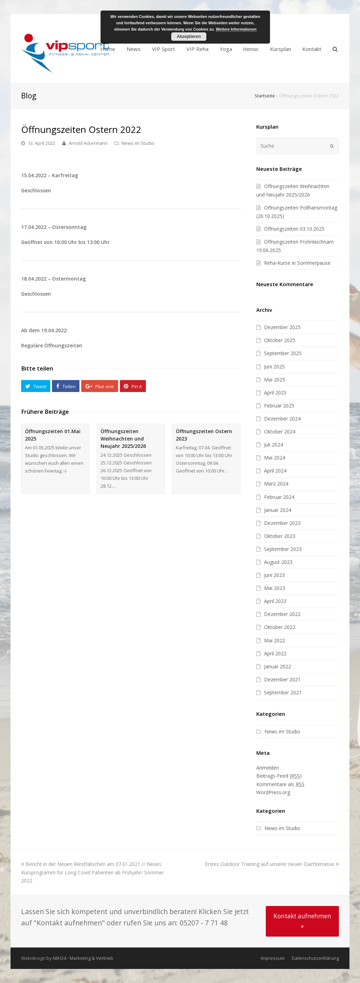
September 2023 (283, 549)
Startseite (265, 96)
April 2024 (275, 470)
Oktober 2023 (279, 536)
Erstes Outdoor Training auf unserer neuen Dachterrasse (272, 864)
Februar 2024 (279, 497)
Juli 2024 (273, 444)
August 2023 (278, 562)
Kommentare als (280, 784)
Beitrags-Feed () (279, 775)
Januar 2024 (277, 510)
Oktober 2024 (279, 431)
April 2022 (275, 653)
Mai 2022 (274, 640)
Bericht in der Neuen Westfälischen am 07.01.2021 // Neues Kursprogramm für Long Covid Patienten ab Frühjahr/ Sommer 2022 (92, 872)
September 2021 (283, 692)
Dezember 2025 (282, 327)
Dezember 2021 (282, 679)
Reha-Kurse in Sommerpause (297, 262)
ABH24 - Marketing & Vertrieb (82, 958)
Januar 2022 (277, 666)
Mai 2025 (274, 379)
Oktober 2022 (279, 627)
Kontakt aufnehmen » (302, 921)
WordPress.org (273, 792)
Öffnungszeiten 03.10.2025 (294, 228)
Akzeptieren (189, 36)
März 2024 (276, 483)
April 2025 (275, 392)
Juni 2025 (274, 366)
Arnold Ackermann (88, 143)
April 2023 (275, 601)
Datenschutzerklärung (315, 958)
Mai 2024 (274, 457)
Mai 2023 (274, 588)
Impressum (273, 958)
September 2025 (283, 353)
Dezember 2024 (282, 418)
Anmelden (267, 767)
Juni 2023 (274, 575)
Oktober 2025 (279, 340)
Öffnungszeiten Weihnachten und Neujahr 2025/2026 (123, 438)
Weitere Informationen (236, 29)
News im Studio (138, 143)
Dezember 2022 (282, 614)
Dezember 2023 (282, 523)
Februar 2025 (279, 405)
